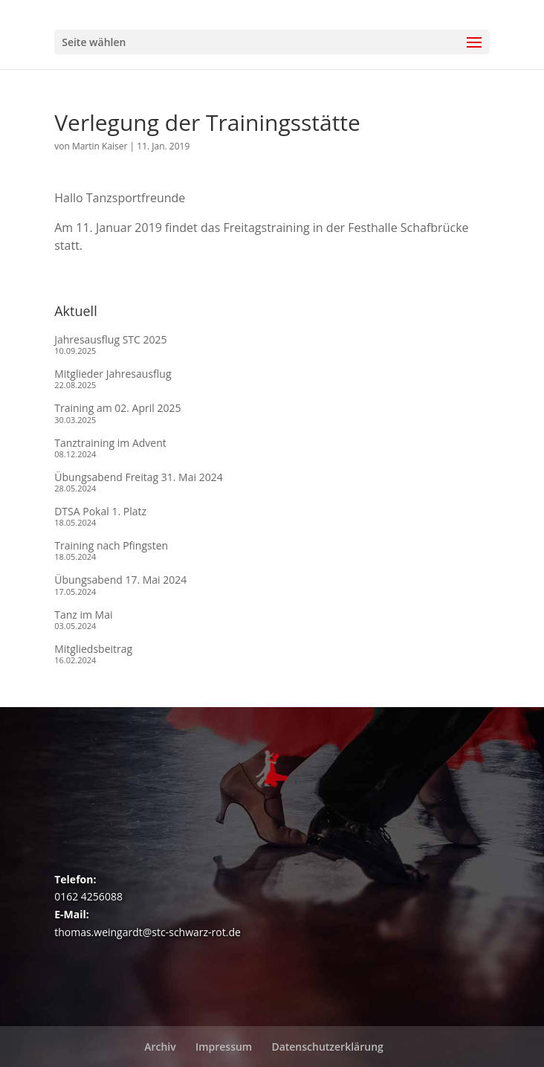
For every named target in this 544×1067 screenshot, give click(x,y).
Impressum (223, 1046)
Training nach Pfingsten (111, 545)
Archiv (160, 1046)
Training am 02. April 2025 (117, 408)
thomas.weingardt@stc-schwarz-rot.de (147, 932)
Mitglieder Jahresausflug (112, 374)
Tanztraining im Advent (110, 443)
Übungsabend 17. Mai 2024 (120, 580)
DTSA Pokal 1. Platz (100, 511)
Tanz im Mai (83, 614)
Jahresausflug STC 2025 (110, 339)
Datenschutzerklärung (327, 1046)
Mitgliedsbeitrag (93, 649)
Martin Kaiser (100, 146)
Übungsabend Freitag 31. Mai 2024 (138, 477)
